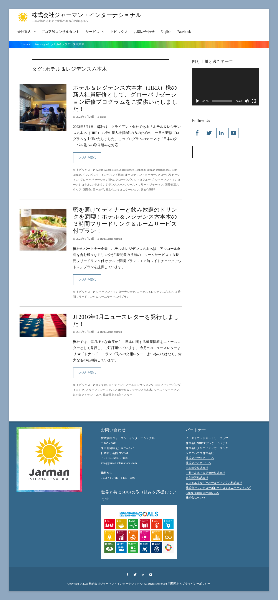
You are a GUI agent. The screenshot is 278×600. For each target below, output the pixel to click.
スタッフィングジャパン (101, 389)
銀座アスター (123, 394)
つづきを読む (87, 157)
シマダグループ (144, 179)
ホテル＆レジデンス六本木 (108, 184)
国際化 (87, 189)
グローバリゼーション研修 (97, 179)
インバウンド (91, 174)
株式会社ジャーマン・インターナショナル (87, 15)
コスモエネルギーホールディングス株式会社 (214, 482)
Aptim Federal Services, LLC (202, 492)
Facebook (184, 31)
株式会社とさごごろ (198, 463)
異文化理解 (148, 189)
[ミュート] (247, 101)
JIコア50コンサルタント (60, 31)
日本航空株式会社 (197, 468)
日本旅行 (98, 189)
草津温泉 (108, 394)
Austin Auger (103, 169)
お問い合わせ (144, 31)
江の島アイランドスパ (87, 394)
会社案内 (24, 31)
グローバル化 (123, 179)
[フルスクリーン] (254, 101)
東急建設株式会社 (197, 477)
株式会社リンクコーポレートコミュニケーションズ (218, 487)
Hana (103, 116)
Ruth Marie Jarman (111, 238)
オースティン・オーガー (140, 174)
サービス (92, 31)
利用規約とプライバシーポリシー (189, 583)
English (166, 31)
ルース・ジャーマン (166, 389)
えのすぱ (101, 384)
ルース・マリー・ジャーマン (145, 184)
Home (26, 44)
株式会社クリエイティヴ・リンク (207, 448)
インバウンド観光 (112, 174)
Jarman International (158, 169)
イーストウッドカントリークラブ (207, 438)
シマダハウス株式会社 (200, 453)
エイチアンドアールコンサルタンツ (131, 384)
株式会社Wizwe (195, 497)
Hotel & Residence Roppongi (129, 169)
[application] (225, 86)
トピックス (119, 31)
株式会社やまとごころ (200, 458)
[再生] (197, 101)
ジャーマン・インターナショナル (117, 291)
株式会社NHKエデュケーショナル (207, 443)
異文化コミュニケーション (122, 189)
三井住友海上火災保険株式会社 (205, 473)
